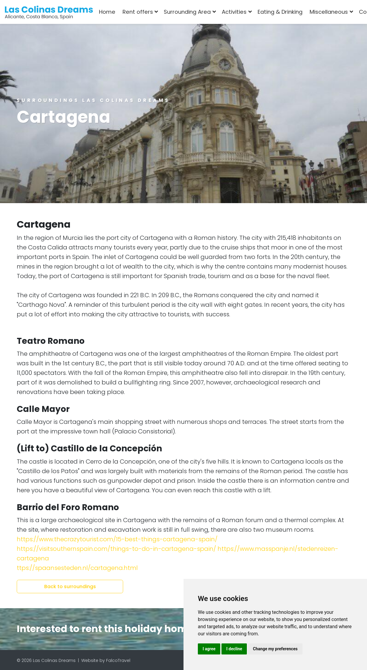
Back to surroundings (70, 586)
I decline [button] (234, 648)
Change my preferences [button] (275, 648)
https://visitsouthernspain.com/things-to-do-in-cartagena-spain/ (116, 549)
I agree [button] (209, 648)
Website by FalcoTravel (105, 660)
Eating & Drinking (280, 12)
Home (107, 12)
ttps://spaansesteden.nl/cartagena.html (77, 568)
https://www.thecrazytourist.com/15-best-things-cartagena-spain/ (117, 539)
